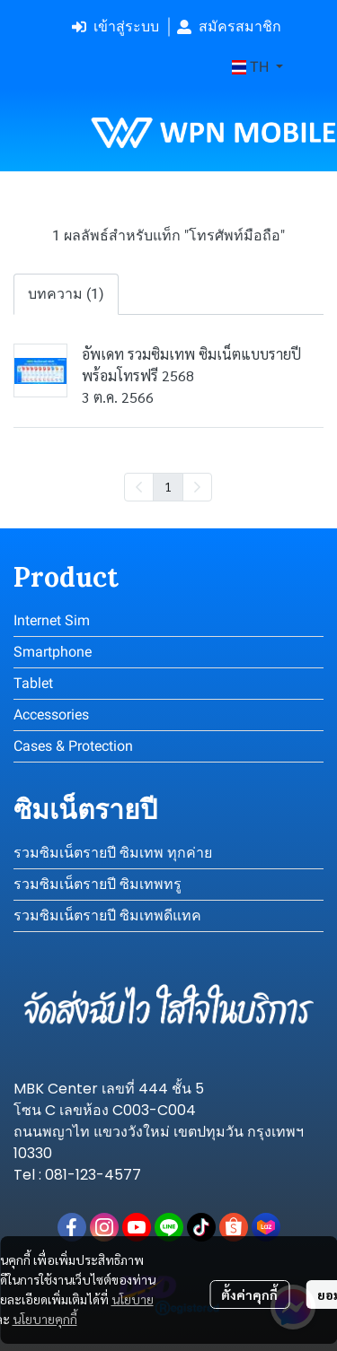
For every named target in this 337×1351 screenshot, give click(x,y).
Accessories (51, 714)
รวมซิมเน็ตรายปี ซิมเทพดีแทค (107, 915)
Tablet (33, 683)
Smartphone (52, 651)
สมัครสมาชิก (229, 26)
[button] (257, 67)
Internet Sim (51, 620)
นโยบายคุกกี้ (45, 1319)
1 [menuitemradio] (168, 486)
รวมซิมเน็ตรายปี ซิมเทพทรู (97, 884)
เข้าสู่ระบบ (115, 26)
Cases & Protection (73, 745)
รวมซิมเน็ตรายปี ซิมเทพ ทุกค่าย (112, 852)
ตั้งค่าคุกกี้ (249, 1294)
